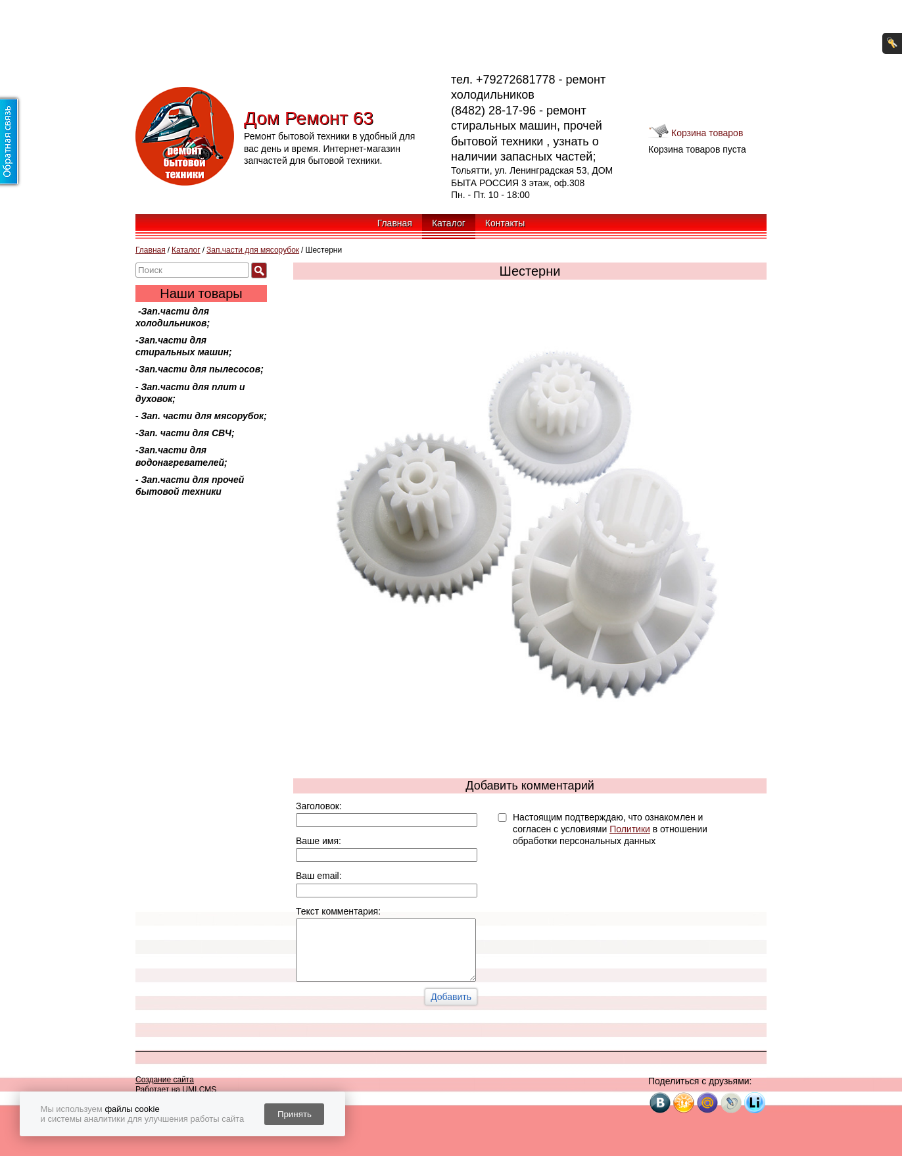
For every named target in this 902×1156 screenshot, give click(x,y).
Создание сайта (164, 1079)
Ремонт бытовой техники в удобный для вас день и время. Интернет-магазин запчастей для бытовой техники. (329, 148)
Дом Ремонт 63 (308, 118)
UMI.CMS (199, 1089)
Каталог (448, 223)
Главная (394, 223)
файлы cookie (132, 1109)
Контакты (505, 223)
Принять (294, 1114)
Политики (629, 829)
